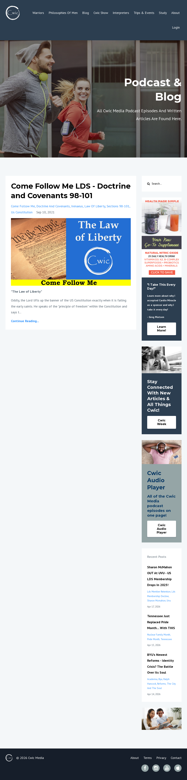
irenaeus (77, 206)
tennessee (166, 639)
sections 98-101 (118, 206)
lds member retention (159, 591)
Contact (176, 758)
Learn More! (161, 328)
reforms (161, 683)
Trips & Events (144, 13)
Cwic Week (161, 422)
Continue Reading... (25, 321)
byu (160, 679)
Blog (85, 13)
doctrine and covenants (53, 206)
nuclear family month (158, 634)
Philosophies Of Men (63, 13)
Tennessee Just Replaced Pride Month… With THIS (161, 622)
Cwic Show (101, 13)
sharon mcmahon (156, 600)
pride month (153, 639)
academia (152, 679)
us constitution (22, 212)
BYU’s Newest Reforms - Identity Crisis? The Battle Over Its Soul (160, 664)
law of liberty (94, 206)
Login (176, 27)
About (175, 13)
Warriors (38, 13)
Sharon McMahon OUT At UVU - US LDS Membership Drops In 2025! (159, 576)
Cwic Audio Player (162, 528)
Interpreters (121, 13)
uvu (169, 600)
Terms (147, 758)
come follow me (23, 206)
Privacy (161, 758)
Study (163, 13)
